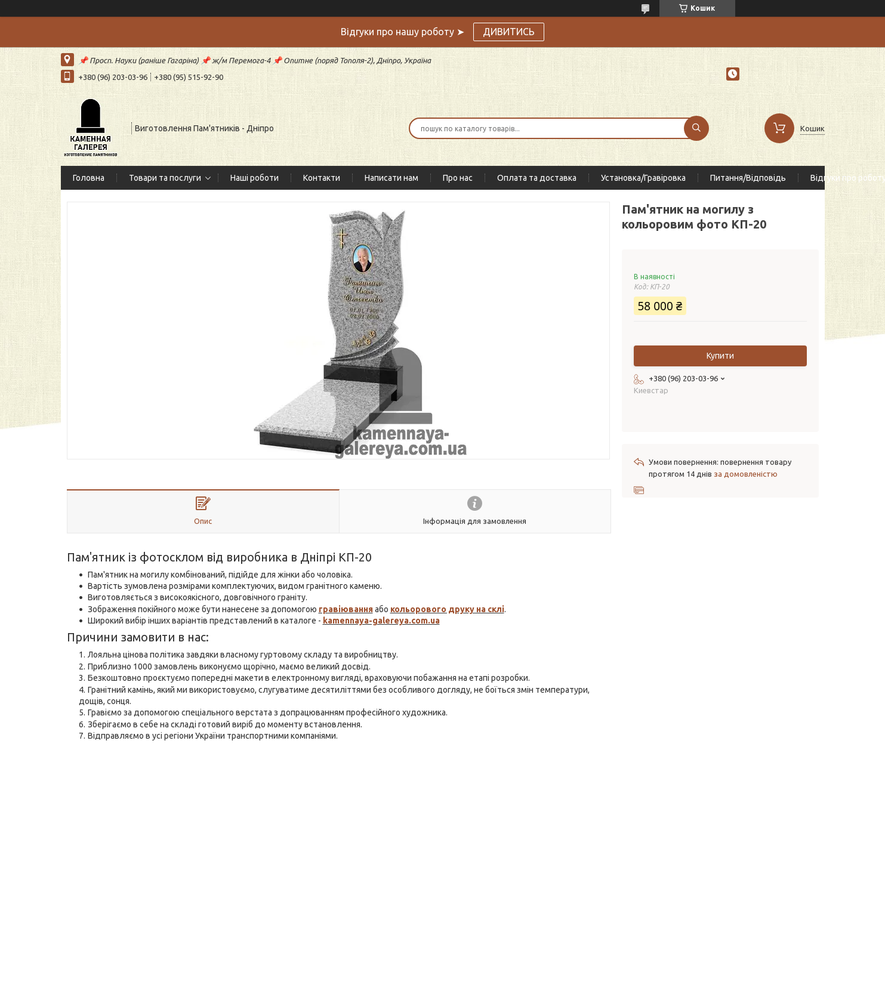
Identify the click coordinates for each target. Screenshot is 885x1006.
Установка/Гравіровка (643, 178)
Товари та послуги (165, 178)
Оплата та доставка (536, 178)
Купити (720, 355)
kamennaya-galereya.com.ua (381, 620)
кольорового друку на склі (447, 609)
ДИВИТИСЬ (509, 31)
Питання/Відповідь (748, 178)
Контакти (321, 178)
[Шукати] (696, 128)
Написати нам (391, 178)
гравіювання (346, 609)
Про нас (458, 178)
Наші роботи (254, 178)
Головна (88, 178)
